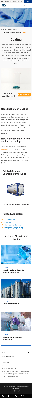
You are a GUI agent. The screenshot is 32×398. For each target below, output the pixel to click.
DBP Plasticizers (9, 219)
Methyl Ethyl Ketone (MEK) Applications (12, 32)
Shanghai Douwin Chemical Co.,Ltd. (18, 386)
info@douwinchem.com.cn (11, 368)
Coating (24, 32)
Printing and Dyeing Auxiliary (13, 228)
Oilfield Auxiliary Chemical (12, 225)
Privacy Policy (18, 390)
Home (4, 29)
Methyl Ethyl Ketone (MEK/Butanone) (24, 95)
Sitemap (11, 390)
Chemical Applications (12, 29)
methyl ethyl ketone (6, 149)
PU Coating (7, 222)
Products (4, 352)
